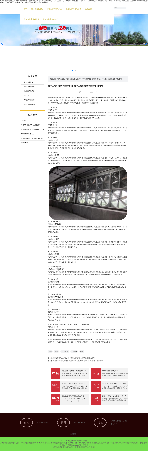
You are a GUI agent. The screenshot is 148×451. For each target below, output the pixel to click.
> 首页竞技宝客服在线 (29, 104)
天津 (50, 351)
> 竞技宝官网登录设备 (29, 91)
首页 (25, 9)
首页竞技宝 (61, 79)
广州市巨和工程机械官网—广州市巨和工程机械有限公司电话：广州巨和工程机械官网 (78, 361)
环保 (56, 351)
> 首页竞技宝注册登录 (29, 100)
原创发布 (88, 9)
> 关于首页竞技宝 (28, 82)
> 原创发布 (26, 95)
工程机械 (74, 351)
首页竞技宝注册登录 (31, 19)
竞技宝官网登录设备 (73, 9)
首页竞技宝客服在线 (50, 19)
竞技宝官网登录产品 (54, 9)
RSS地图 (77, 441)
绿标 (81, 351)
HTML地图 (83, 441)
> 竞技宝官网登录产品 (29, 86)
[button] (146, 43)
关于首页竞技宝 (37, 9)
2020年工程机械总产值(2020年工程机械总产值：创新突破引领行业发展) (74, 358)
